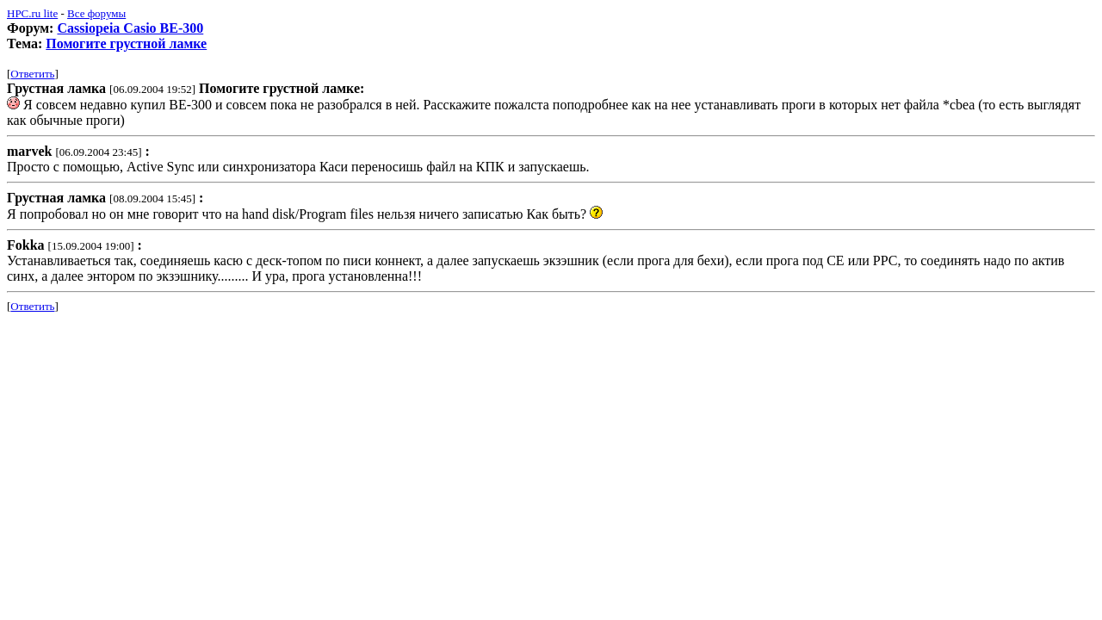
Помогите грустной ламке (126, 43)
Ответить (32, 73)
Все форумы (96, 13)
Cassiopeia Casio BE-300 (130, 28)
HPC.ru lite (32, 13)
